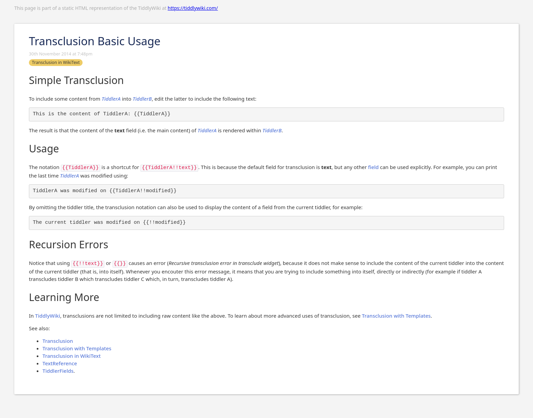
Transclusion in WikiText (71, 355)
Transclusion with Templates (396, 315)
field (373, 167)
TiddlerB (142, 98)
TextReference (59, 363)
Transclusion (57, 340)
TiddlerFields (57, 370)
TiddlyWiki (47, 315)
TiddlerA (111, 98)
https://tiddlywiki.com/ (193, 8)
